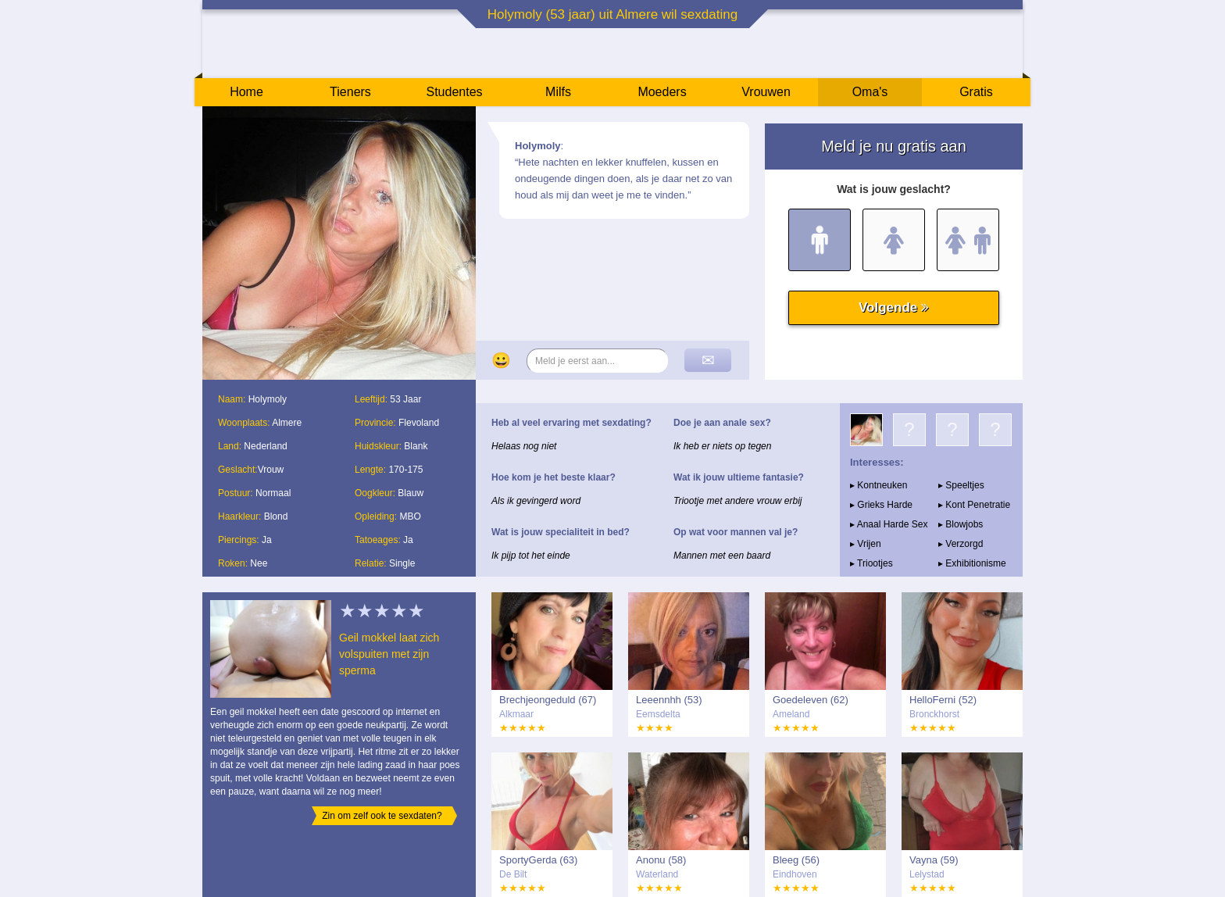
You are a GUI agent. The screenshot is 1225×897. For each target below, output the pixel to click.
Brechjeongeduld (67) (547, 700)
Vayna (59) (934, 860)
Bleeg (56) (796, 860)
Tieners (350, 91)
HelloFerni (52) (943, 700)
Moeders (662, 91)
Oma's (870, 91)
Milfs (558, 91)
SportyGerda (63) (538, 860)
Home (246, 91)
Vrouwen (766, 91)
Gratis (976, 91)
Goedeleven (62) (810, 700)
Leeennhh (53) (669, 700)
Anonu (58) (661, 860)
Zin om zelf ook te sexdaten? (381, 815)
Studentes (454, 91)
